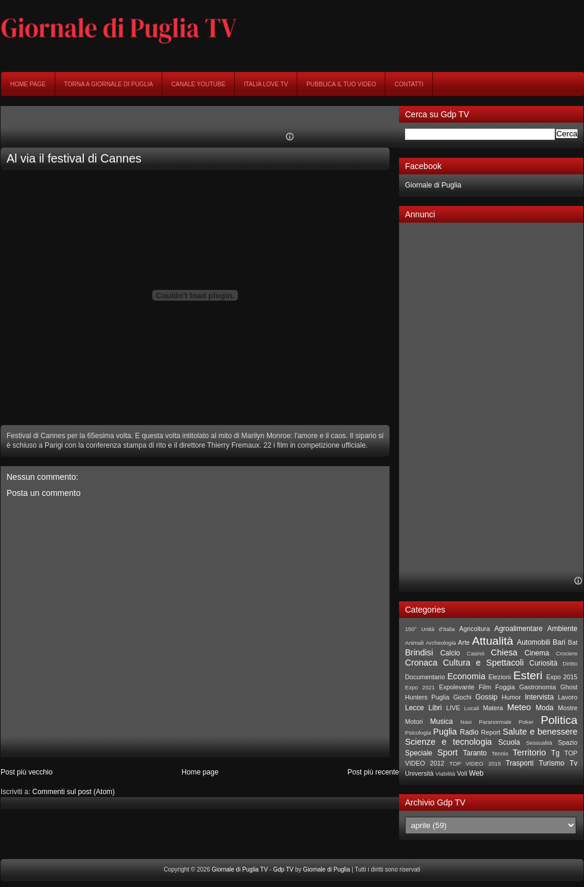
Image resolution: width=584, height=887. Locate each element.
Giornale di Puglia (433, 185)
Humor (510, 697)
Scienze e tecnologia (448, 742)
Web (476, 773)
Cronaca (421, 662)
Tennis (500, 753)
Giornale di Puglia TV (240, 869)
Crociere (566, 653)
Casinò (476, 653)
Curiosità (543, 663)
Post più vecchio (26, 772)
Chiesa (504, 652)
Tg (555, 753)
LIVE (453, 707)
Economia (466, 676)
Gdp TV (283, 869)
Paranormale (495, 722)
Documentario (425, 676)
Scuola (509, 742)
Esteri (527, 675)
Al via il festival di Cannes (74, 158)
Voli (462, 773)
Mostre (567, 707)
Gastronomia (537, 687)
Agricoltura (474, 628)
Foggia (505, 687)
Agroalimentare (518, 628)
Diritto (570, 663)
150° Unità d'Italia (430, 629)
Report (490, 732)
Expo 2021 (420, 687)
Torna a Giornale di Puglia (108, 84)
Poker (526, 722)
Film (485, 687)
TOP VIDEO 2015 (475, 763)
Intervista (539, 697)
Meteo (519, 707)
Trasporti (519, 763)
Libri (435, 708)
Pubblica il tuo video (341, 84)
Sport (447, 752)
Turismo (551, 763)
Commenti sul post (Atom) (73, 792)
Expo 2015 (561, 676)
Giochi (462, 697)
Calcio (450, 653)
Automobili (533, 642)
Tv (573, 763)
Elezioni (499, 676)
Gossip (486, 697)
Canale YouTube (198, 84)
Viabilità (445, 773)
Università (419, 773)
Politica (559, 720)
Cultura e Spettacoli (483, 662)
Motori (414, 721)
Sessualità (539, 742)
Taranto (474, 753)
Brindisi (419, 652)
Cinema (537, 653)
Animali (414, 642)
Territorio (529, 752)
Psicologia (418, 732)
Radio (469, 732)
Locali (471, 708)
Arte (464, 642)
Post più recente (373, 772)
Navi (466, 722)
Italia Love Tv (266, 84)
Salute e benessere (540, 731)
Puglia (445, 731)
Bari (558, 642)
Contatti (408, 84)
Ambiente (562, 628)
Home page (28, 84)
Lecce (414, 708)
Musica (441, 721)
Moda (545, 708)
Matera (493, 707)
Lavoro (567, 697)
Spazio (567, 742)
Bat (572, 642)
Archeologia (441, 642)
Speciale (418, 753)
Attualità (492, 641)
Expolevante (456, 687)
